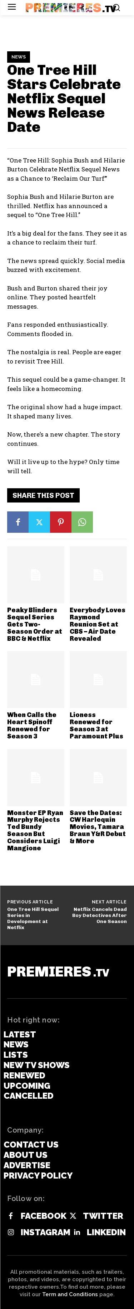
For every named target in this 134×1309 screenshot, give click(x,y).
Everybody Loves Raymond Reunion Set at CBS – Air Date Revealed (97, 624)
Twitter (103, 1216)
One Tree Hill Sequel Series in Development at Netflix (33, 918)
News (18, 57)
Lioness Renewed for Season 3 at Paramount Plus (96, 725)
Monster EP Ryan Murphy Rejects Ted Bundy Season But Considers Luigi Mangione (35, 830)
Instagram (45, 1232)
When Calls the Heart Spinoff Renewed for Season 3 (31, 725)
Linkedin (106, 1232)
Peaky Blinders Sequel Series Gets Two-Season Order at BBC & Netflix (34, 624)
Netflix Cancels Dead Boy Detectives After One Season (99, 915)
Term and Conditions (70, 1294)
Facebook (43, 1216)
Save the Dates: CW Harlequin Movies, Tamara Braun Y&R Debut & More (98, 827)
